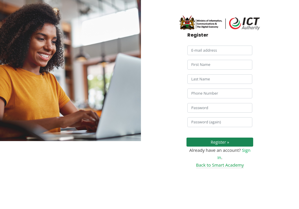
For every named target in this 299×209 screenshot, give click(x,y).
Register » (220, 142)
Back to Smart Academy (220, 165)
